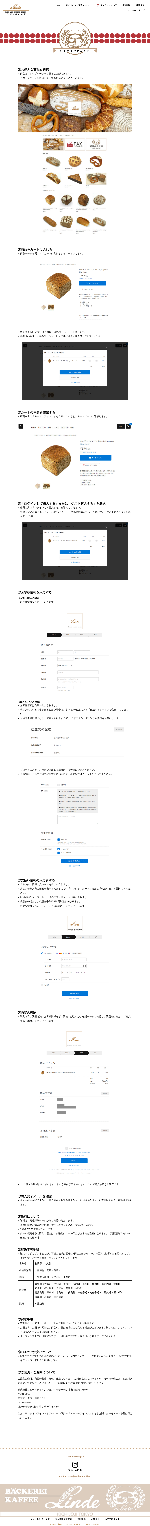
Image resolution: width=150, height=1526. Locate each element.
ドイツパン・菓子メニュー (78, 5)
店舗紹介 (126, 5)
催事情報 (140, 5)
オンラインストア (106, 5)
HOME (57, 5)
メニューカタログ (136, 10)
